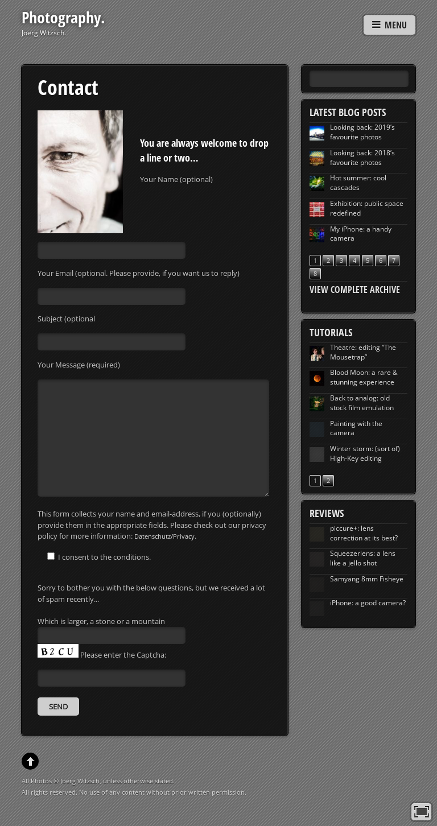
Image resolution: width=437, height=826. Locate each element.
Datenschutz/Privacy (164, 536)
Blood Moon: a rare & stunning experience (364, 377)
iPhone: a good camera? (368, 603)
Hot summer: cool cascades (358, 182)
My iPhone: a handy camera (360, 233)
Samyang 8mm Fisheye (366, 579)
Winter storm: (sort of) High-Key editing (365, 453)
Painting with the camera (356, 428)
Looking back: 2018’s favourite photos (362, 157)
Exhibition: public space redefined (366, 208)
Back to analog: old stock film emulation (362, 402)
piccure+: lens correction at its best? (364, 533)
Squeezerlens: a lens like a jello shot (362, 558)
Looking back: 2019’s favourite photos (362, 132)
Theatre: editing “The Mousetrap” (363, 352)
